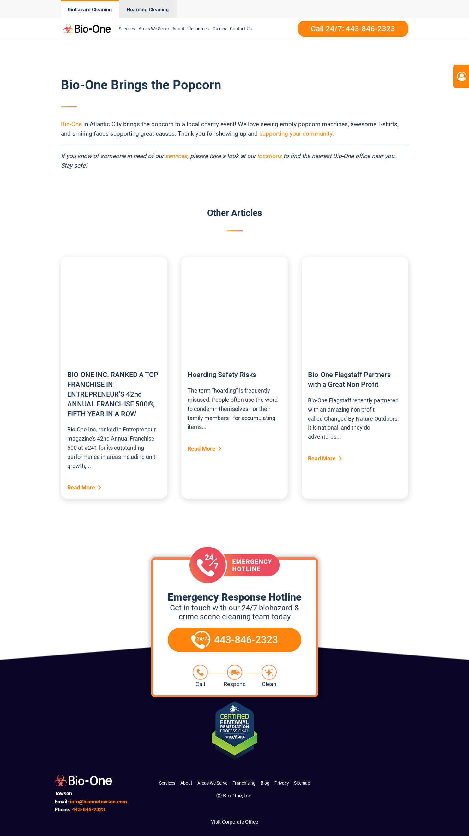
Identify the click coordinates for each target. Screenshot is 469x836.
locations (269, 156)
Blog (265, 783)
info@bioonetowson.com (98, 802)
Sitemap (302, 783)
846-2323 (88, 810)
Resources (198, 28)
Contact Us (241, 28)
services (176, 156)
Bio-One (71, 124)
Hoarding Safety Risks (222, 375)
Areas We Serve (154, 28)
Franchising (244, 783)
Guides (219, 28)
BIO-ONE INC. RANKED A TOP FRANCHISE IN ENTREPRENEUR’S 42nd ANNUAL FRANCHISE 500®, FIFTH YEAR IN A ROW (112, 394)
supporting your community (295, 133)
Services (127, 28)
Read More (81, 487)
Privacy (281, 783)
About (178, 28)
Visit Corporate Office (234, 822)
